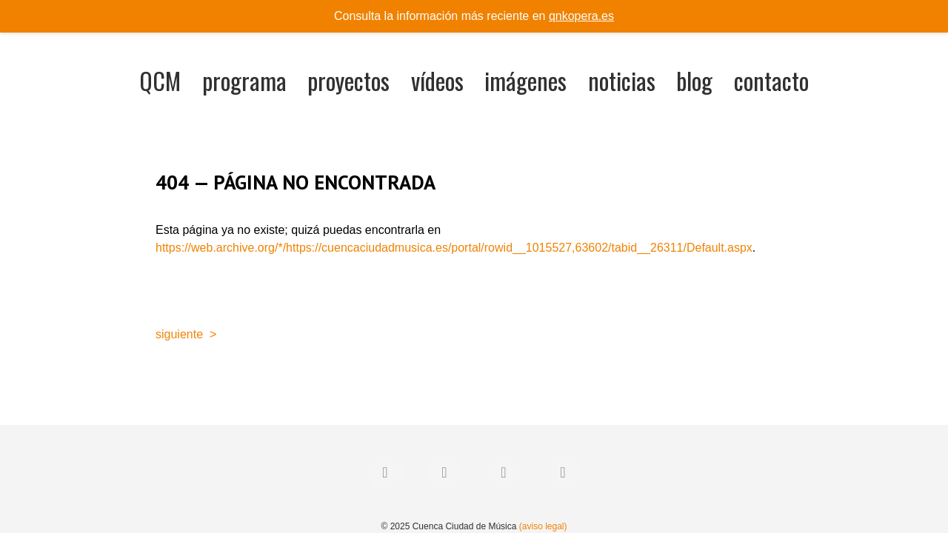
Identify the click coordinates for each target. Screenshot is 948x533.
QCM (160, 80)
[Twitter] (444, 472)
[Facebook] (385, 472)
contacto (771, 80)
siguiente (179, 334)
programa (244, 80)
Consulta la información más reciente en (474, 16)
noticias (621, 80)
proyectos (348, 80)
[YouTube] (563, 472)
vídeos (437, 80)
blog (694, 80)
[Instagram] (503, 472)
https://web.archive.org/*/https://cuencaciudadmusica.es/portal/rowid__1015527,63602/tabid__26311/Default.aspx (454, 247)
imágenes (525, 80)
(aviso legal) (543, 526)
